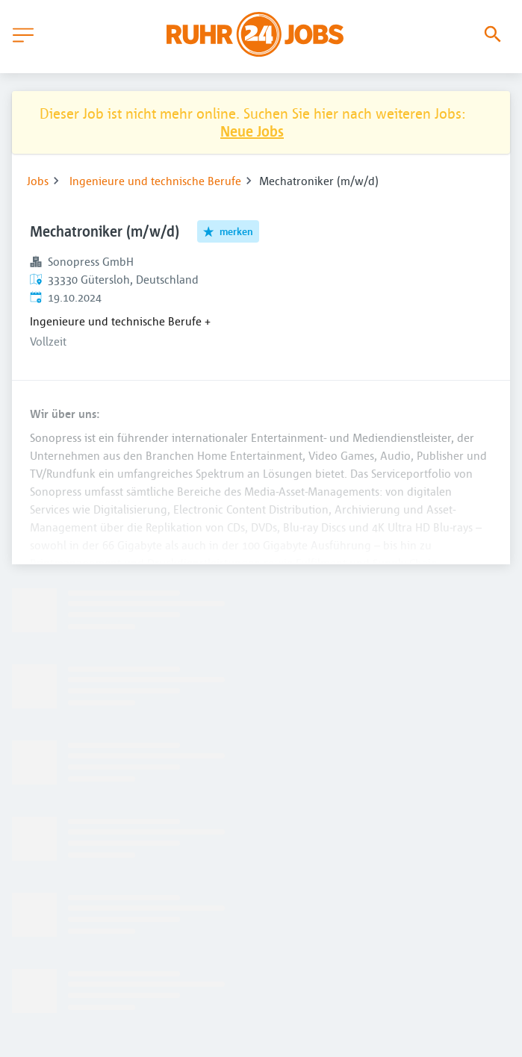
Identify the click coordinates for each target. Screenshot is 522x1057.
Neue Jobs (252, 131)
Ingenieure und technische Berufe (155, 180)
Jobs (38, 180)
